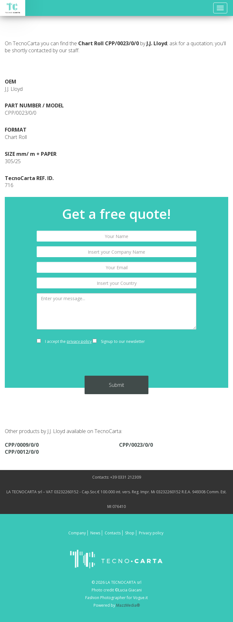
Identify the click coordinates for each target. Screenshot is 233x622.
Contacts (113, 533)
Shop (129, 533)
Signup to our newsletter (119, 341)
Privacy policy (151, 533)
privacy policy (79, 341)
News (95, 533)
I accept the (64, 341)
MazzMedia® (128, 605)
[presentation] (116, 363)
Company (77, 533)
